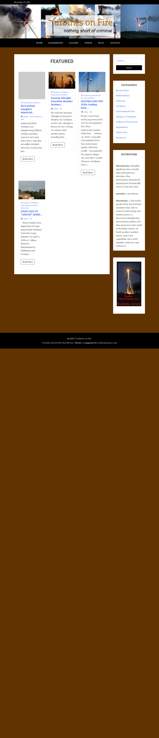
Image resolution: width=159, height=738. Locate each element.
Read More (27, 158)
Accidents (121, 105)
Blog (101, 42)
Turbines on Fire (83, 338)
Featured (26, 103)
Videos (88, 42)
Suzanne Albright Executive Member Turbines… (62, 101)
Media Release (123, 95)
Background (56, 42)
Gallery (73, 42)
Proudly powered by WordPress (57, 342)
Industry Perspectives (127, 121)
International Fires (125, 111)
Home (39, 42)
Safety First (25, 208)
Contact (115, 42)
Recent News (35, 103)
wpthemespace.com (107, 342)
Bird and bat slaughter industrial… (28, 109)
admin (25, 117)
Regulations (122, 127)
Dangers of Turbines (61, 92)
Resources (121, 137)
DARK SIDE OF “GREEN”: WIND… (32, 213)
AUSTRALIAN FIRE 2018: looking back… (92, 105)
